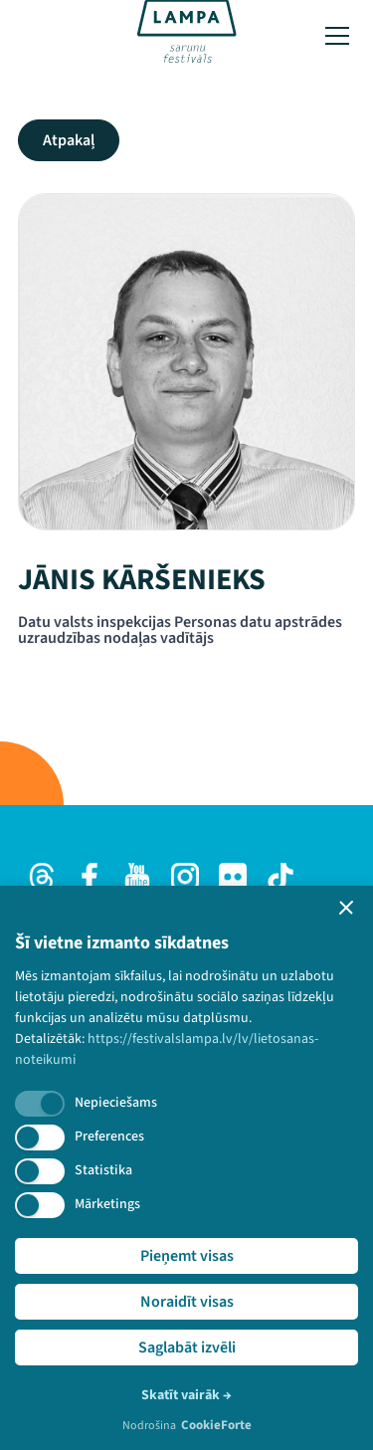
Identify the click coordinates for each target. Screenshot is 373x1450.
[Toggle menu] (337, 36)
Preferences (109, 1136)
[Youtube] (137, 877)
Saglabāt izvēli (187, 1347)
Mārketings (107, 1204)
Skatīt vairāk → (186, 1395)
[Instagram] (185, 877)
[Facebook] (89, 877)
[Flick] (233, 877)
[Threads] (42, 877)
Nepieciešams (116, 1103)
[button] (346, 908)
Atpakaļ (68, 140)
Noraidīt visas (187, 1302)
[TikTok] (280, 877)
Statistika (103, 1170)
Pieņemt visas (187, 1256)
